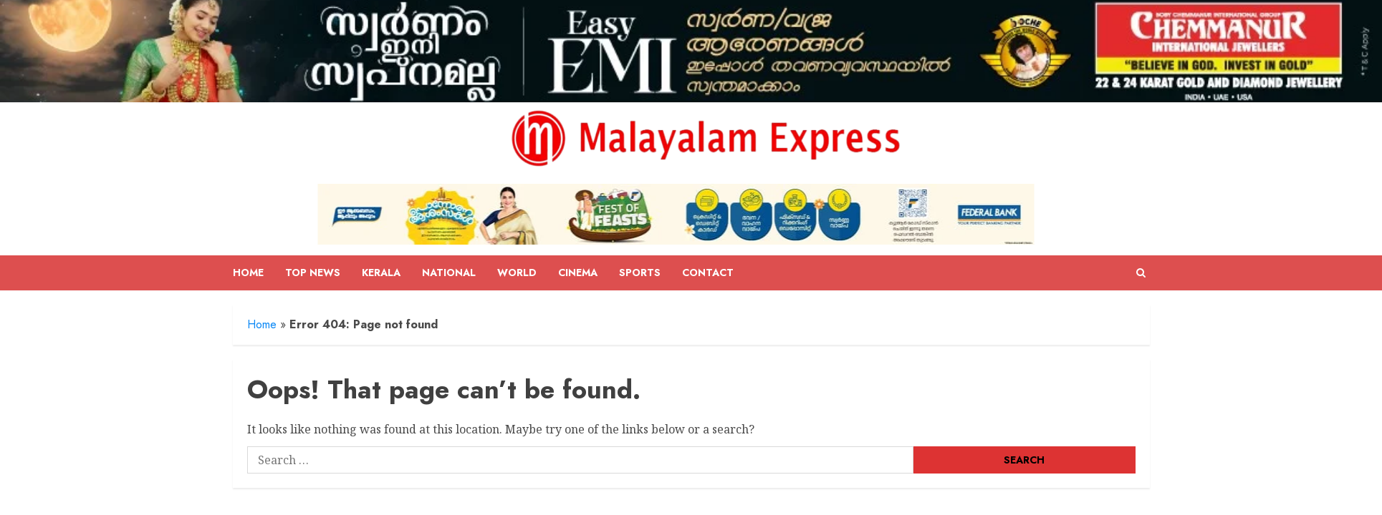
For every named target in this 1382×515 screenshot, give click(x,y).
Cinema (578, 272)
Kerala (381, 272)
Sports (640, 272)
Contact (708, 272)
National (449, 272)
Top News (312, 272)
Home (248, 272)
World (517, 272)
